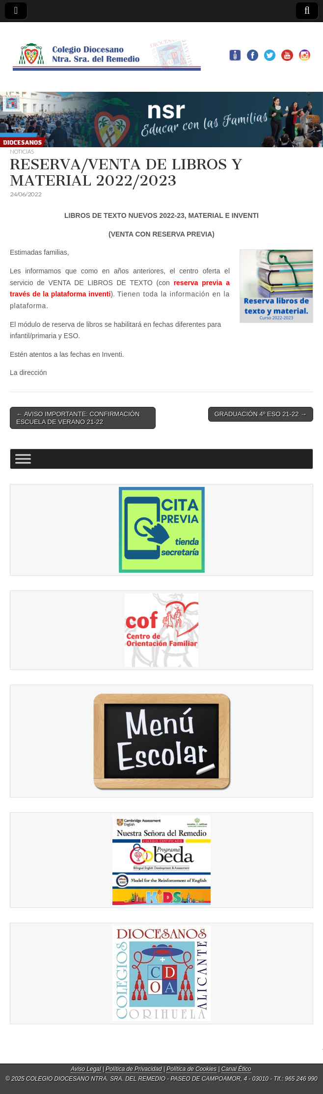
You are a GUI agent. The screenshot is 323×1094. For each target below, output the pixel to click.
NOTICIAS (22, 151)
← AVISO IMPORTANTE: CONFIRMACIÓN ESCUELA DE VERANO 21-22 (77, 418)
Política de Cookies (191, 1069)
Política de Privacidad (134, 1069)
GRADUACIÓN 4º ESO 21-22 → (261, 414)
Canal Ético (236, 1069)
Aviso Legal (86, 1069)
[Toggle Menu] (23, 459)
